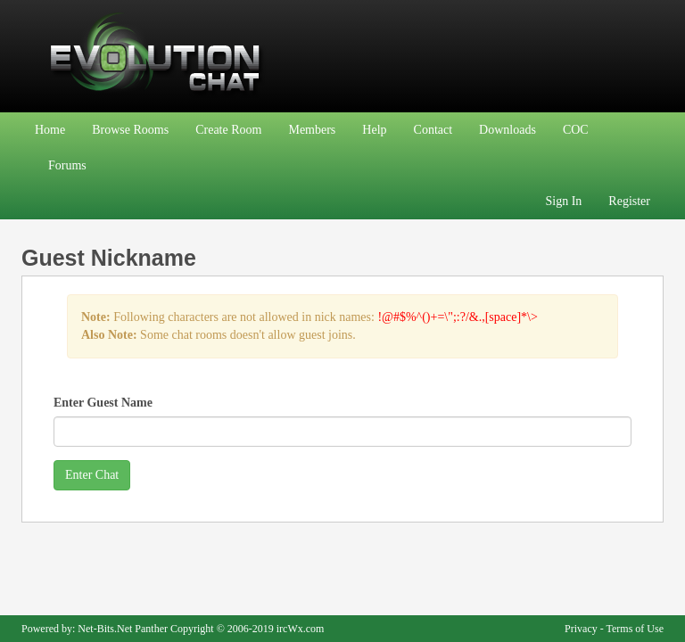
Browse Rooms (130, 129)
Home (50, 129)
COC (576, 129)
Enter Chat (92, 475)
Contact (433, 129)
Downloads (507, 129)
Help (374, 129)
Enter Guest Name (103, 402)
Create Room (228, 129)
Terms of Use (635, 628)
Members (311, 129)
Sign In (564, 201)
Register (629, 201)
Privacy (581, 628)
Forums (67, 165)
